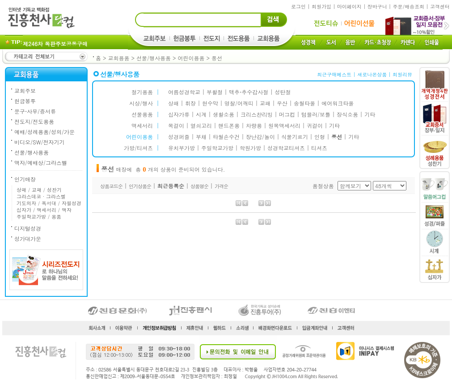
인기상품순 (140, 186)
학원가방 (250, 148)
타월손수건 (226, 136)
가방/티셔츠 (138, 148)
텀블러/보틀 (315, 114)
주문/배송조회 (409, 6)
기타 (369, 114)
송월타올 (304, 103)
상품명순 (199, 186)
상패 (21, 189)
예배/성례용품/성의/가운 (44, 131)
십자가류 (179, 114)
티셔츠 (319, 148)
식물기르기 (294, 136)
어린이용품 (191, 58)
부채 (201, 136)
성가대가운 (27, 238)
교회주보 (25, 90)
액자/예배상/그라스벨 (40, 162)
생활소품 (223, 114)
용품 (56, 216)
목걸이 (176, 125)
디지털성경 (27, 228)
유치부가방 (181, 148)
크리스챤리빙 (257, 114)
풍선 (216, 58)
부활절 (215, 92)
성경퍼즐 (179, 136)
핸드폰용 (229, 125)
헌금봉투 (25, 101)
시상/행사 (141, 103)
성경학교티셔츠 (286, 148)
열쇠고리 (201, 125)
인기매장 (25, 179)
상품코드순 (111, 186)
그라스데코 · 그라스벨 (41, 196)
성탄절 (283, 92)
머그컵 (287, 114)
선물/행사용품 (153, 58)
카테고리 (46, 56)
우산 (282, 103)
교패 (37, 189)
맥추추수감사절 (248, 92)
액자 (67, 210)
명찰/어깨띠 (238, 103)
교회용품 (119, 58)
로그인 (298, 6)
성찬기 (54, 189)
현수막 (210, 103)
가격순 (221, 186)
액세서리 (46, 210)
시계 (201, 114)
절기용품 (142, 92)
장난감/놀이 (260, 136)
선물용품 (142, 114)
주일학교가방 (31, 216)
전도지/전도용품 (34, 121)
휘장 (190, 103)
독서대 (49, 203)
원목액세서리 (284, 125)
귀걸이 (315, 125)
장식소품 (347, 114)
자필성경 (71, 203)
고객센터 (440, 6)
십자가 (24, 210)
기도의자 (26, 203)
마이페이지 (349, 6)
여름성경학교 (184, 92)
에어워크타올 (337, 103)
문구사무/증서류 (35, 111)
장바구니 (377, 6)
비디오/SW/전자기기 (39, 142)
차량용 (254, 125)
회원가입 (321, 6)
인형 (319, 136)
